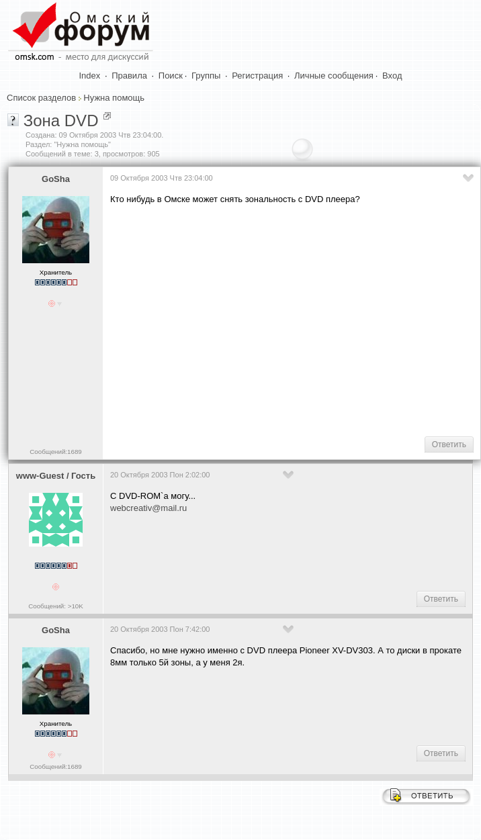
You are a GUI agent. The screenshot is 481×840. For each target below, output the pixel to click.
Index (90, 76)
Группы (205, 76)
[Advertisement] (292, 320)
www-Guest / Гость (55, 476)
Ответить (449, 444)
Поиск (171, 76)
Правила (129, 76)
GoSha (56, 179)
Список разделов (41, 98)
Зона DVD (61, 120)
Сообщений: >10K (55, 606)
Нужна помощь (113, 98)
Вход (392, 76)
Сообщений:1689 (55, 451)
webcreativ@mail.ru (148, 508)
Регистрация (257, 76)
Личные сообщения (334, 76)
